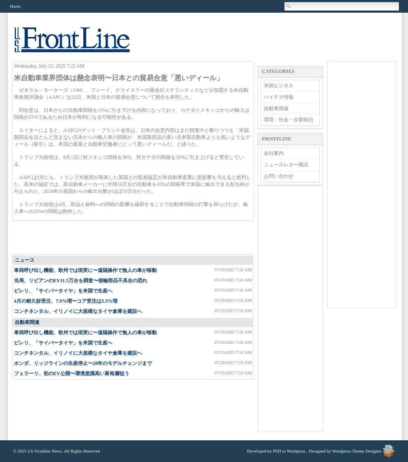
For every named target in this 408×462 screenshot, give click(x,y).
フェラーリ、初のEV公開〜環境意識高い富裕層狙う (71, 373)
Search (289, 6)
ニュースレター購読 (286, 165)
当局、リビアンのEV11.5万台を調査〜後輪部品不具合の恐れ (80, 280)
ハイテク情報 (278, 97)
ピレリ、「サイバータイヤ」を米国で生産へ (63, 291)
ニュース (24, 260)
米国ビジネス (278, 85)
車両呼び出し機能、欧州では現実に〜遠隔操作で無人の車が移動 (85, 270)
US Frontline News (80, 44)
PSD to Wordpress (289, 450)
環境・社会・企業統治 (288, 119)
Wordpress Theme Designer (356, 450)
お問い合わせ (278, 176)
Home (15, 6)
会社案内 (274, 153)
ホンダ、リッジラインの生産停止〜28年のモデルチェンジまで (83, 363)
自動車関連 (27, 322)
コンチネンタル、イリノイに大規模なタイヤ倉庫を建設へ (78, 311)
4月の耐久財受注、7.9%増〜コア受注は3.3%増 (65, 301)
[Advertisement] (133, 238)
